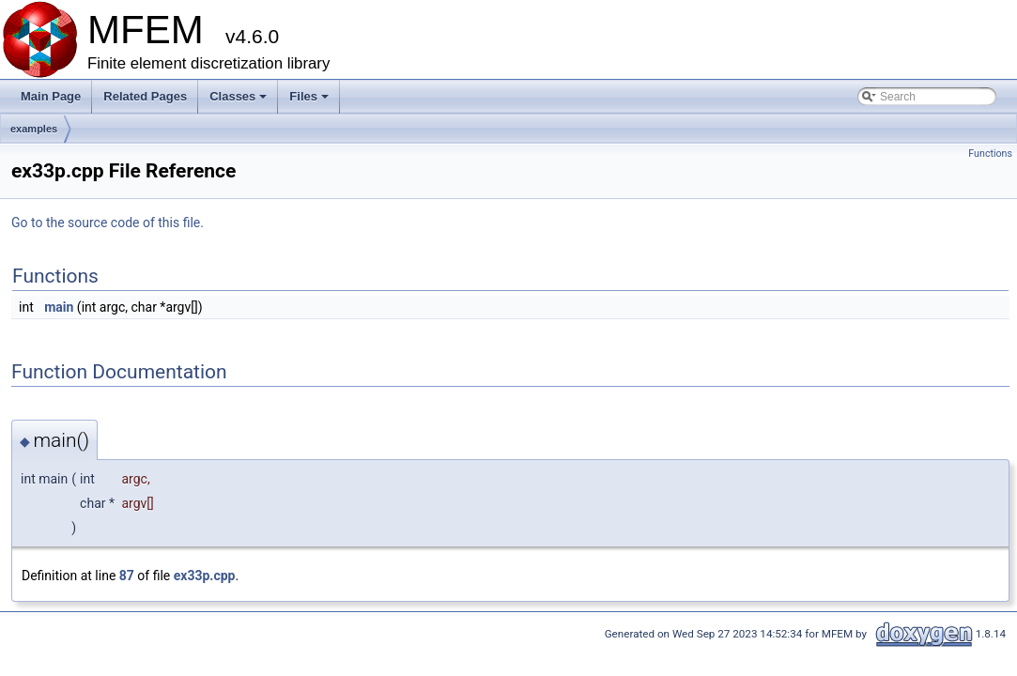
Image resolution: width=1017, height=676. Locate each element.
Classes (239, 101)
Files (310, 101)
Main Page (51, 96)
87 (126, 575)
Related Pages (145, 96)
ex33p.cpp (205, 575)
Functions (990, 153)
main (58, 307)
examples (33, 128)
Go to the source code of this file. (107, 222)
